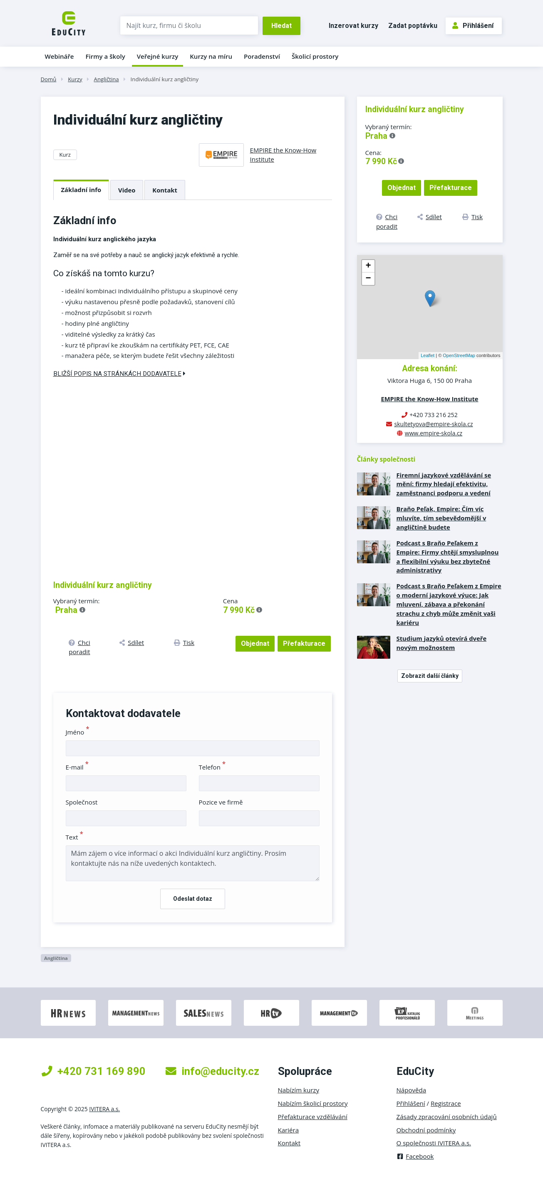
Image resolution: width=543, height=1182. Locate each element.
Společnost (82, 802)
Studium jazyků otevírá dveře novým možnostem (442, 643)
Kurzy (75, 79)
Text (75, 837)
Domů (49, 79)
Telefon (212, 767)
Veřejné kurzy (158, 56)
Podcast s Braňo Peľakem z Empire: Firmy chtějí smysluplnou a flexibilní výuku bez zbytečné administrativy (448, 557)
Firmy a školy (105, 56)
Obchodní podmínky (426, 1130)
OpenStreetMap (459, 355)
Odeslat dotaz (192, 898)
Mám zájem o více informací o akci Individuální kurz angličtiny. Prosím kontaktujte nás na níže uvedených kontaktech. (193, 863)
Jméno (77, 732)
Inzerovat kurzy (353, 26)
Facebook (415, 1156)
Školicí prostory (315, 56)
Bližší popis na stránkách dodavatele (119, 373)
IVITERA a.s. (104, 1109)
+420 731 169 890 (94, 1071)
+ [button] (368, 266)
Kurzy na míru (211, 56)
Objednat (255, 643)
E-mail (77, 767)
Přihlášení (472, 26)
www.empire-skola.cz (433, 433)
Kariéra (288, 1130)
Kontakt (164, 190)
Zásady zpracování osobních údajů (447, 1116)
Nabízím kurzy (298, 1090)
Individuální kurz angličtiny (164, 79)
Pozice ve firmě (221, 802)
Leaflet (427, 355)
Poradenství (262, 56)
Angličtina (106, 79)
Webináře (59, 56)
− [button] (368, 278)
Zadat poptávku (412, 26)
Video (126, 190)
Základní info (81, 189)
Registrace (446, 1103)
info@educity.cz (212, 1071)
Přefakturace (304, 643)
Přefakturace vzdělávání (312, 1116)
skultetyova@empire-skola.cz (433, 424)
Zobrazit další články (430, 675)
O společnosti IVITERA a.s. (434, 1143)
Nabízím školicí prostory (313, 1103)
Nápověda (411, 1090)
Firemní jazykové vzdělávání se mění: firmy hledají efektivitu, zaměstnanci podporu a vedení (444, 484)
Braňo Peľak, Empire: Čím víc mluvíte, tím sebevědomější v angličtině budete (441, 518)
